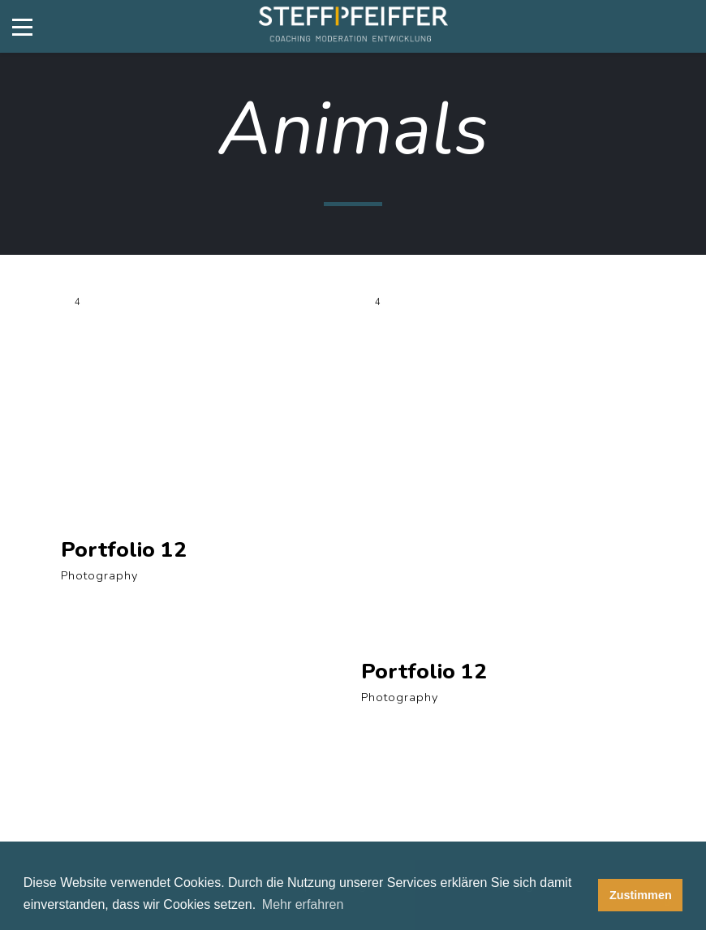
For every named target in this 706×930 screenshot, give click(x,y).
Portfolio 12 (124, 550)
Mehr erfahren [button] (303, 904)
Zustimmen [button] (640, 895)
